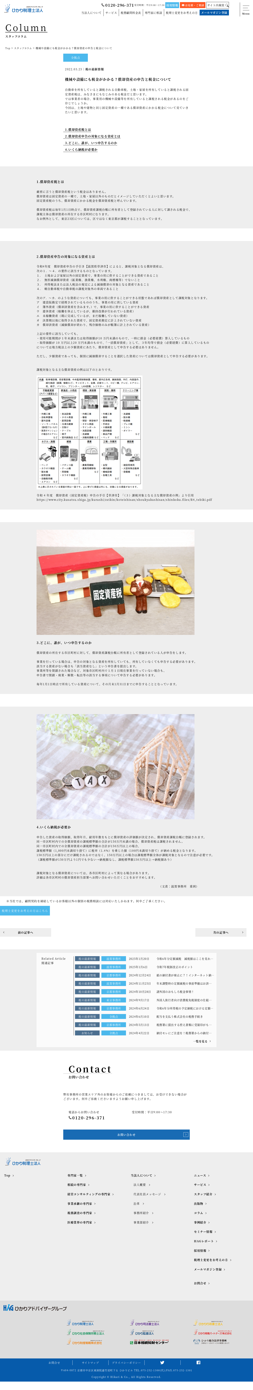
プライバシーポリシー (126, 1371)
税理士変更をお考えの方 (179, 13)
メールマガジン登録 (213, 13)
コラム (198, 1220)
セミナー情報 (203, 1239)
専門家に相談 (149, 13)
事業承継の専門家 (79, 1210)
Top (8, 48)
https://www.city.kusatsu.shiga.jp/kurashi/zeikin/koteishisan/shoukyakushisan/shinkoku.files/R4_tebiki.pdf (124, 501)
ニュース (200, 1182)
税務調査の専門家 (79, 1220)
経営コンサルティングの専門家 (88, 1201)
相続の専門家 (76, 1192)
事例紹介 (200, 1229)
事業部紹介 (141, 1229)
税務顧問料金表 (125, 13)
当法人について (84, 13)
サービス (105, 13)
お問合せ (200, 1290)
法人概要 (140, 1192)
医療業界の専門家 (79, 1229)
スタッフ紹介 (203, 1201)
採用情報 (170, 5)
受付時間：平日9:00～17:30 (147, 5)
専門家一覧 (75, 1182)
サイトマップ (90, 1371)
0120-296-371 (115, 5)
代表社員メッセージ (147, 1201)
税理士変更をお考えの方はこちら (25, 912)
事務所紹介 (141, 1220)
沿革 (137, 1210)
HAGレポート (204, 1248)
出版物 (198, 1210)
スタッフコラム (23, 48)
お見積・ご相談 (192, 5)
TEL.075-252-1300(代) (149, 1378)
